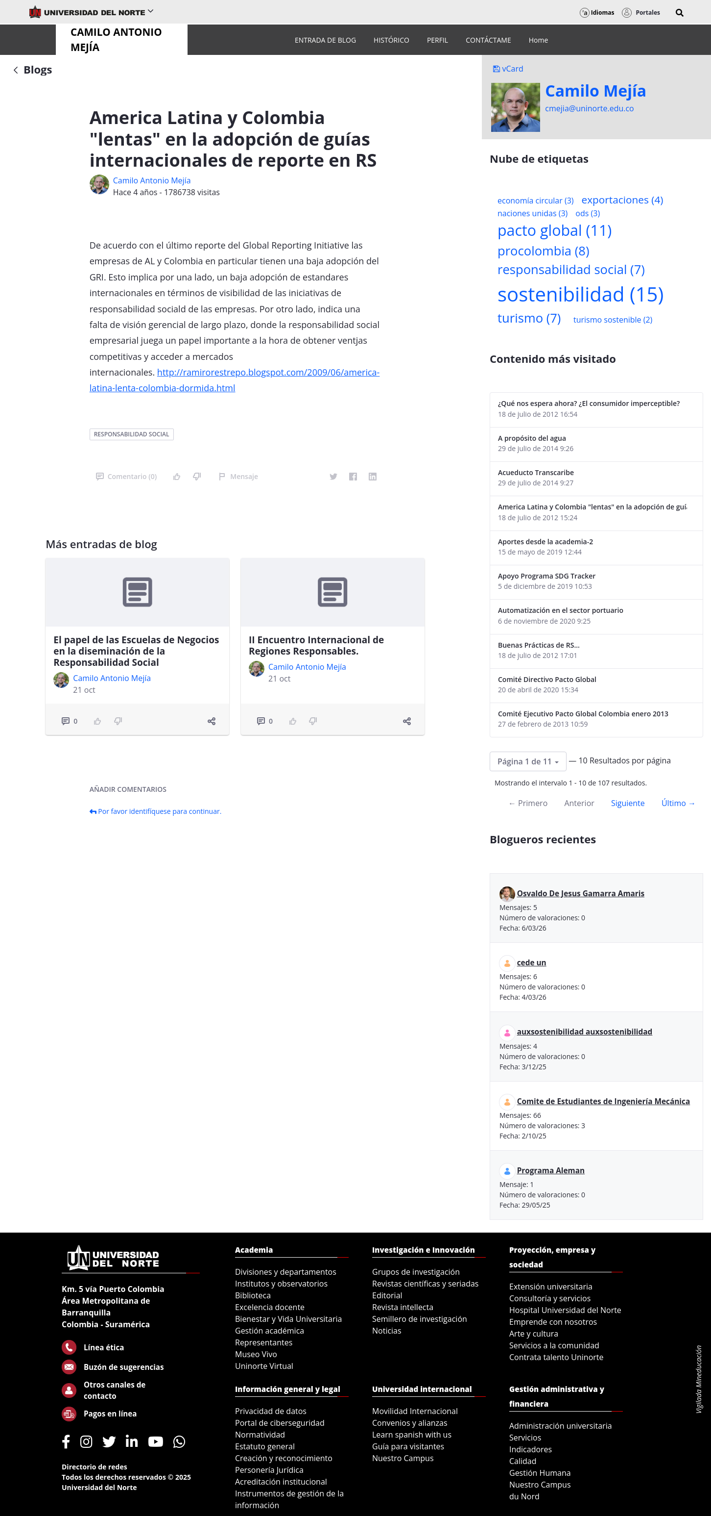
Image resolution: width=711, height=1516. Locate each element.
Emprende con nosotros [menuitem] (553, 1321)
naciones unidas (533, 213)
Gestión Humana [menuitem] (540, 1472)
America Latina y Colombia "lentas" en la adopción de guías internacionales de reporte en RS (592, 506)
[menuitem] (325, 40)
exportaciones (623, 199)
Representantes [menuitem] (263, 1342)
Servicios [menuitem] (525, 1437)
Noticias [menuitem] (387, 1330)
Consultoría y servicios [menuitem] (550, 1298)
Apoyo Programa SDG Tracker (546, 576)
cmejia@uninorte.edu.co (589, 108)
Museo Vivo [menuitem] (256, 1354)
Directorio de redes (94, 1466)
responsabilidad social (131, 434)
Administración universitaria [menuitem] (560, 1425)
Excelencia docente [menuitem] (270, 1307)
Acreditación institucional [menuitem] (281, 1481)
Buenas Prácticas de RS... (539, 645)
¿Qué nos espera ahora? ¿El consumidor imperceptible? (589, 403)
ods (587, 213)
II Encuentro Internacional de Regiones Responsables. (316, 645)
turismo (529, 318)
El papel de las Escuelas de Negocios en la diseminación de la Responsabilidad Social (136, 651)
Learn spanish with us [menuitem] (411, 1434)
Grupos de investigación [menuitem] (416, 1271)
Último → (679, 803)
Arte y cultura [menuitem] (533, 1333)
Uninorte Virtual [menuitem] (264, 1366)
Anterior (579, 803)
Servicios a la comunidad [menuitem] (554, 1345)
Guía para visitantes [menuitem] (408, 1446)
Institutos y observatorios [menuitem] (281, 1283)
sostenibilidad (581, 293)
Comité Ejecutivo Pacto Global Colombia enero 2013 (583, 713)
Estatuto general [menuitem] (265, 1446)
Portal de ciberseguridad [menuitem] (280, 1422)
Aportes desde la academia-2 (545, 541)
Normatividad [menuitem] (260, 1434)
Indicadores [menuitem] (530, 1449)
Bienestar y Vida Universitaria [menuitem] (288, 1319)
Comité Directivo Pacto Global (547, 679)
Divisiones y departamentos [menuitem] (285, 1271)
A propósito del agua (532, 438)
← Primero (527, 803)
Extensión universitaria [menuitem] (550, 1286)
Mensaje (238, 476)
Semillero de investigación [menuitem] (419, 1319)
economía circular (536, 200)
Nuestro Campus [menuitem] (403, 1458)
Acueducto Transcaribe (536, 472)
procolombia (543, 250)
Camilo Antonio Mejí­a (152, 180)
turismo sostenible (612, 319)
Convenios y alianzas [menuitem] (410, 1422)
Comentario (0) (126, 476)
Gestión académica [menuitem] (269, 1330)
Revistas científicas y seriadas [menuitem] (425, 1283)
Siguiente (628, 803)
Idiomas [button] (597, 12)
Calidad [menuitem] (523, 1461)
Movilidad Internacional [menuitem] (415, 1411)
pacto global (555, 230)
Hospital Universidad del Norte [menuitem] (565, 1310)
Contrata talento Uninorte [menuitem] (556, 1357)
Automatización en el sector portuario (560, 610)
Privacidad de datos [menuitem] (271, 1411)
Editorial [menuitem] (387, 1295)
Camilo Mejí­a (595, 91)
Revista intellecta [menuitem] (402, 1307)
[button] (680, 12)
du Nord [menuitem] (524, 1496)
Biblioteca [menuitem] (253, 1295)
